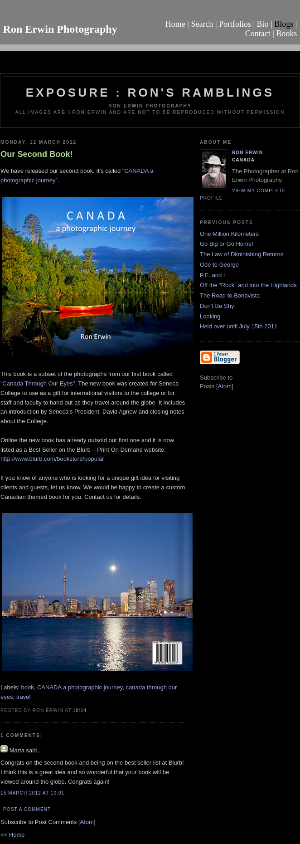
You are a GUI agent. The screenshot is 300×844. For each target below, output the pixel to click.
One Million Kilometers (229, 233)
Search (202, 24)
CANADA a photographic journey (79, 687)
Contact (258, 33)
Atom (87, 822)
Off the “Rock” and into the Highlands (248, 285)
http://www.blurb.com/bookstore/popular (52, 458)
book (27, 687)
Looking (210, 316)
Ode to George (219, 264)
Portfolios (235, 24)
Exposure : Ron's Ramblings (150, 92)
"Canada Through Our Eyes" (37, 383)
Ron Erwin (247, 152)
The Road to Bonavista (230, 295)
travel (23, 696)
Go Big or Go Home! (226, 243)
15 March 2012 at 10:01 (32, 792)
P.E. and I (212, 275)
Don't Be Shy (217, 305)
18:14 (80, 710)
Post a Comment (27, 809)
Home (175, 24)
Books (286, 33)
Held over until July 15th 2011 (238, 326)
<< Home (12, 834)
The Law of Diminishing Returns (241, 254)
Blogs (283, 24)
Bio (263, 24)
